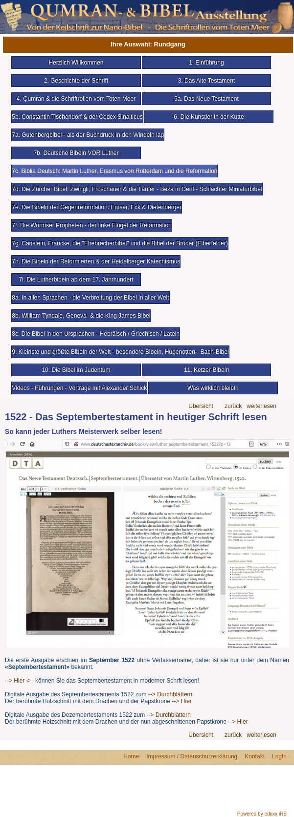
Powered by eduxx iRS (262, 814)
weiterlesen (261, 406)
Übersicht (200, 406)
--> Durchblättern (170, 694)
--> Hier (182, 701)
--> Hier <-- (19, 680)
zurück (233, 406)
